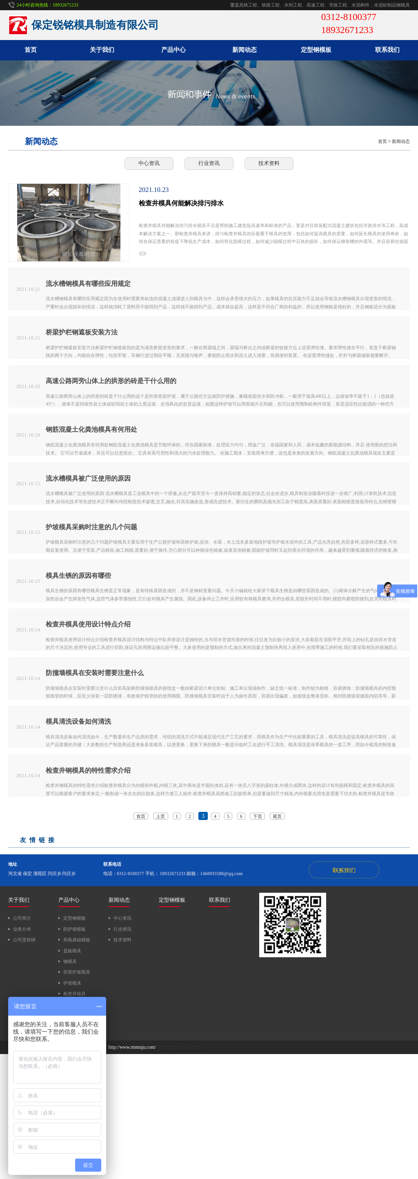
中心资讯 (149, 163)
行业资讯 (209, 163)
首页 (30, 50)
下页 (257, 941)
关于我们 (102, 50)
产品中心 (173, 50)
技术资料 (269, 163)
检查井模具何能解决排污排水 (181, 203)
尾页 (277, 941)
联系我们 (387, 50)
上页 (160, 941)
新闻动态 (244, 50)
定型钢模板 (316, 50)
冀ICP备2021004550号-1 (181, 1172)
